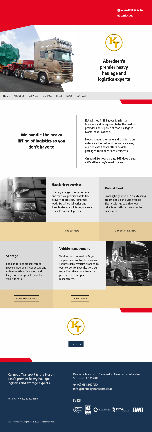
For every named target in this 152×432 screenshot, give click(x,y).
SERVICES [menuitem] (33, 95)
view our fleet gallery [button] (125, 230)
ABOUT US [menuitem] (19, 95)
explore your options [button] (26, 298)
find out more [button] (72, 230)
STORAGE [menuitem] (47, 95)
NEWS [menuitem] (69, 95)
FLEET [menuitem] (59, 95)
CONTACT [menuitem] (81, 95)
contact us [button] (76, 344)
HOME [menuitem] (6, 95)
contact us (127, 15)
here (35, 398)
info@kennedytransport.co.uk (93, 389)
